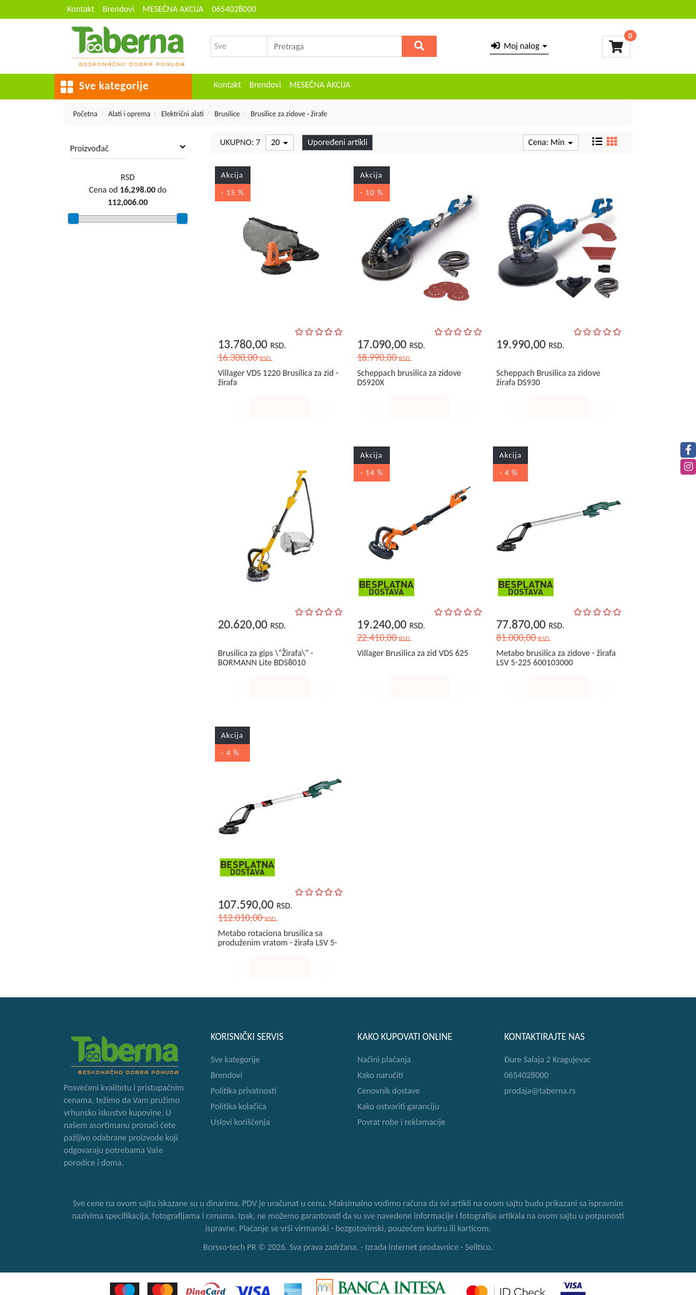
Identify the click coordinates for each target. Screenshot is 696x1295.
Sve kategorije (235, 1059)
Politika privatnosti (243, 1091)
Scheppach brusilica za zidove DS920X (409, 378)
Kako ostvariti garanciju (398, 1106)
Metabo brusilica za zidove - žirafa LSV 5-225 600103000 (555, 658)
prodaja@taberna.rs (539, 1091)
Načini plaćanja (384, 1059)
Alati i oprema (129, 113)
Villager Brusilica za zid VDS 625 (412, 653)
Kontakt (80, 9)
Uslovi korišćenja (240, 1122)
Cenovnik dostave (388, 1091)
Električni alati (182, 113)
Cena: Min (551, 142)
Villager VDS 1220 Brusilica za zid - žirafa (278, 378)
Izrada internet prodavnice (412, 1247)
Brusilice (227, 113)
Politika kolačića (238, 1106)
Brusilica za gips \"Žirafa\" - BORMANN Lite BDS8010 (266, 658)
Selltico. (479, 1247)
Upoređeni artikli (337, 142)
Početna (85, 113)
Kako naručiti (380, 1075)
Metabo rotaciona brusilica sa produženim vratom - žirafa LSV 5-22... (277, 943)
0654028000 (234, 9)
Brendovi (118, 9)
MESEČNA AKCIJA (173, 9)
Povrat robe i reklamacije (401, 1122)
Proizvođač (128, 148)
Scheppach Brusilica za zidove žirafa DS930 (548, 378)
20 (279, 142)
